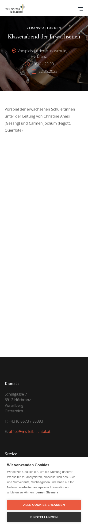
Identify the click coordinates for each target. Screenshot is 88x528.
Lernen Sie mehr (47, 492)
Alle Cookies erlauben (44, 505)
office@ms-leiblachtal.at (29, 431)
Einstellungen (44, 517)
